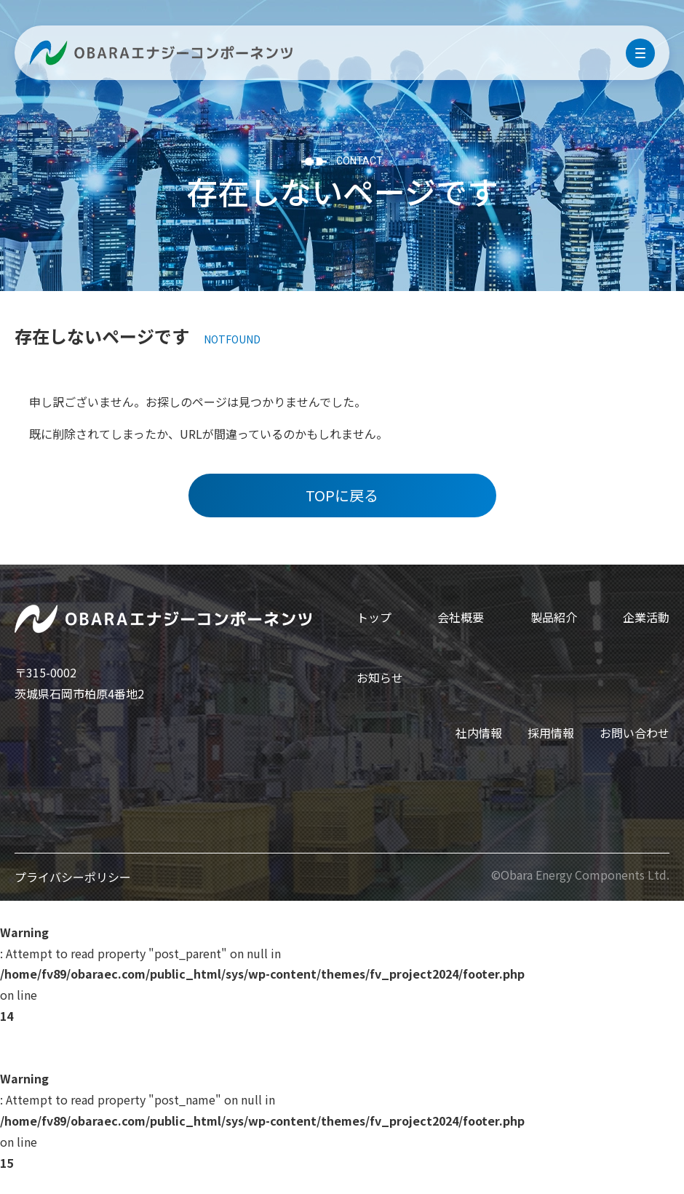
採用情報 (551, 732)
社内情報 (479, 732)
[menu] (640, 53)
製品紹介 (553, 617)
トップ (374, 617)
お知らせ (380, 677)
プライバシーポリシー (73, 876)
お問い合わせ (634, 732)
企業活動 (646, 617)
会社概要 (460, 617)
